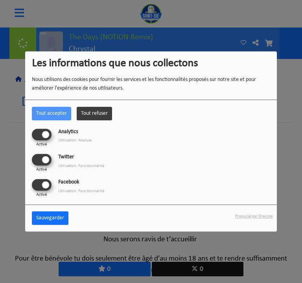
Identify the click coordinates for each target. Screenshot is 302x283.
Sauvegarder (50, 218)
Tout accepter (51, 113)
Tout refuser (94, 113)
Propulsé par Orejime (254, 217)
